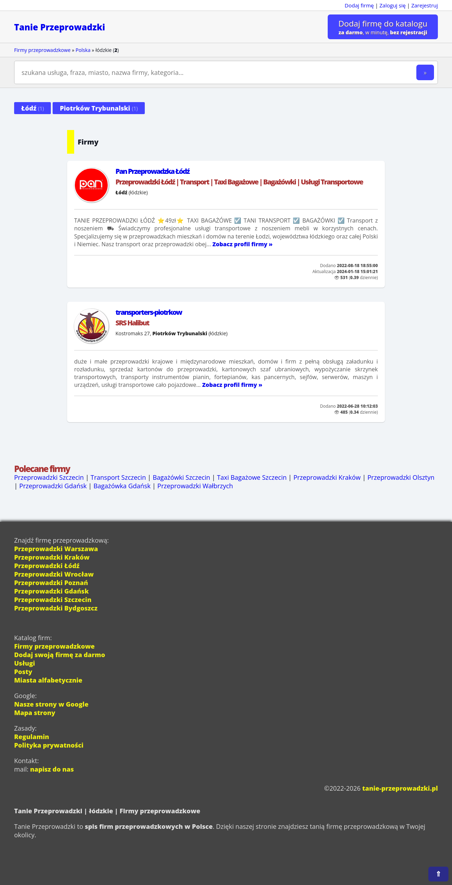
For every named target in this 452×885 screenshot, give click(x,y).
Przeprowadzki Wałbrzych (195, 486)
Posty (23, 671)
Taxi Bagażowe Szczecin (252, 477)
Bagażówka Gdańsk (122, 486)
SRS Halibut (132, 323)
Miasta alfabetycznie (48, 680)
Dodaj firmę (359, 5)
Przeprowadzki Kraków (327, 477)
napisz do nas (52, 769)
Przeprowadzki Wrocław (54, 574)
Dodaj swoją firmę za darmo (59, 654)
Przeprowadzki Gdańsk (53, 486)
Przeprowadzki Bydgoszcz (56, 608)
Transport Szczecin (118, 477)
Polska (83, 50)
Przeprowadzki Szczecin (49, 477)
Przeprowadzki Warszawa (56, 548)
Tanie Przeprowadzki (59, 27)
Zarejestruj (424, 5)
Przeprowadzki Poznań (51, 582)
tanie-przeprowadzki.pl (400, 788)
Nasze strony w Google (51, 704)
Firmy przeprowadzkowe (42, 50)
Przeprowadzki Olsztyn (401, 477)
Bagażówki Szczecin (181, 477)
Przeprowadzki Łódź (46, 565)
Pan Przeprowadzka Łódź (152, 171)
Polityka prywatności (49, 745)
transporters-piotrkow (148, 312)
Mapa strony (34, 712)
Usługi (24, 663)
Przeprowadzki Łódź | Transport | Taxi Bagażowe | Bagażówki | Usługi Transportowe (239, 182)
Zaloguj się (393, 5)
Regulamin (31, 736)
